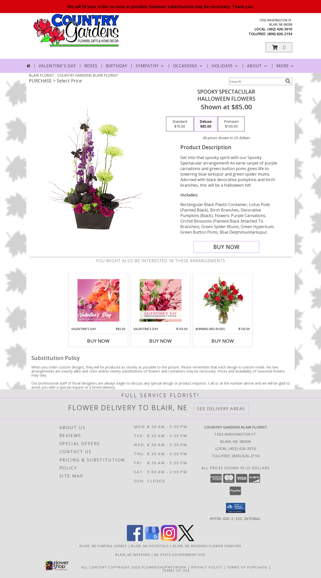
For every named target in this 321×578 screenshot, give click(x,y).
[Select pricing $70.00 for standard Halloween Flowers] (179, 124)
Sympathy (150, 66)
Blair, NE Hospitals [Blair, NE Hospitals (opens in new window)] (150, 545)
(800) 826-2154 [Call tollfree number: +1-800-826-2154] (279, 33)
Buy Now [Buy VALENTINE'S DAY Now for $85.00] (98, 341)
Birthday (116, 66)
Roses (91, 66)
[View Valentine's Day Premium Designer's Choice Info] (161, 300)
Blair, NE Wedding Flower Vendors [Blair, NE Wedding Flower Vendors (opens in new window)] (207, 545)
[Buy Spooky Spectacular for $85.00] (226, 247)
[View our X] (186, 539)
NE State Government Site (179, 554)
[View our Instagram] (169, 539)
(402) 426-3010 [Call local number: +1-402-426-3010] (279, 29)
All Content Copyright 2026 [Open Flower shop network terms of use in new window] (110, 567)
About (257, 66)
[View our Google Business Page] (152, 539)
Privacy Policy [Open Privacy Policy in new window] (206, 567)
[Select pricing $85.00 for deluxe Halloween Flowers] (206, 124)
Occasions (188, 66)
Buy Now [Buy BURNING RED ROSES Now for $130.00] (222, 341)
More (285, 66)
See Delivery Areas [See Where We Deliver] (221, 408)
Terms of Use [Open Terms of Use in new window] (176, 570)
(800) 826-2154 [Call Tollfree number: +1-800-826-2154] (246, 455)
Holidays (225, 66)
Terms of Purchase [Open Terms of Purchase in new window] (247, 567)
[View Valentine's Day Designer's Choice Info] (98, 300)
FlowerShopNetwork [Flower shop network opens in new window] (164, 567)
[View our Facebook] (135, 539)
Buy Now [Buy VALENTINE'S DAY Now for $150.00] (160, 341)
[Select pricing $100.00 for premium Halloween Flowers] (231, 124)
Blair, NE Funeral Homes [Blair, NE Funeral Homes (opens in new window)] (103, 545)
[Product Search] (256, 81)
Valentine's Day (57, 66)
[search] (288, 81)
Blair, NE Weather (132, 554)
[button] (279, 47)
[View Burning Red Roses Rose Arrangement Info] (223, 300)
